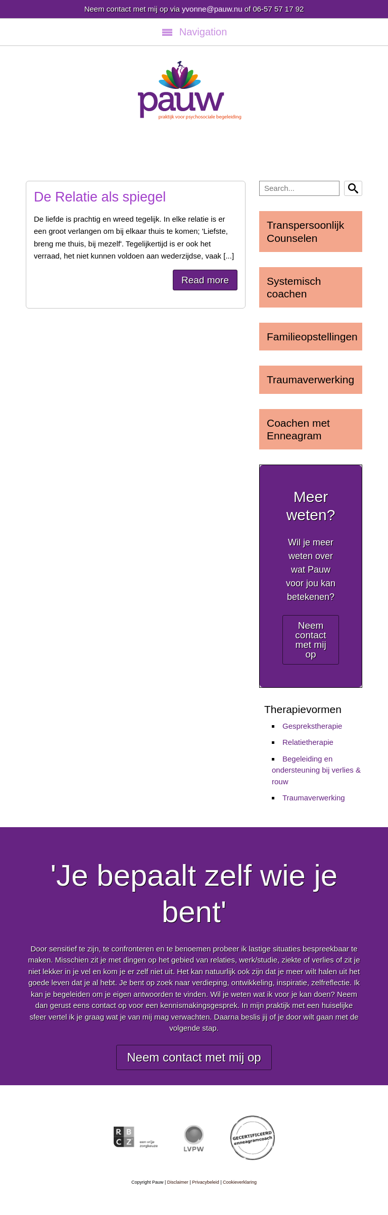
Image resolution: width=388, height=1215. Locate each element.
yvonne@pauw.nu (212, 9)
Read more (205, 280)
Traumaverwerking (313, 797)
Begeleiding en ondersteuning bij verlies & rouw (316, 770)
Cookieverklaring (240, 1182)
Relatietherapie (307, 742)
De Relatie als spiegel (100, 197)
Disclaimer (177, 1182)
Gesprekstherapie (312, 726)
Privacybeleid (205, 1182)
